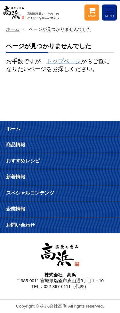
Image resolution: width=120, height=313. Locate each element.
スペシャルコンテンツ (30, 193)
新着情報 (15, 176)
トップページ (63, 61)
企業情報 (15, 209)
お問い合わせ (20, 225)
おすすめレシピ (23, 160)
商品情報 (15, 144)
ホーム (13, 29)
